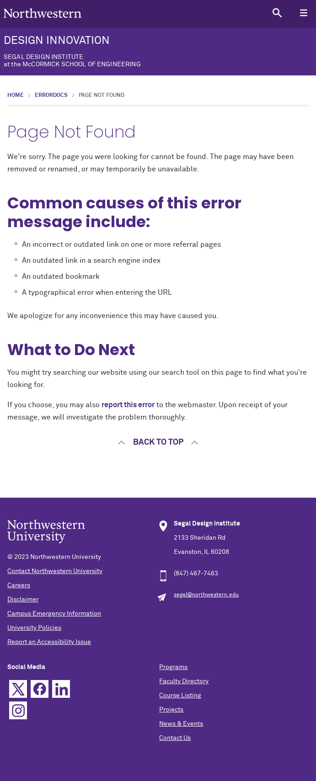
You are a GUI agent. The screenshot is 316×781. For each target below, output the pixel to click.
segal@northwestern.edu (206, 595)
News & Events (181, 724)
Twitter (18, 689)
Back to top (158, 442)
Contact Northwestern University (54, 571)
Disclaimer (22, 599)
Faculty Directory (184, 681)
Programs (173, 667)
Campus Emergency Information (54, 614)
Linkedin (61, 689)
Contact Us (175, 738)
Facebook (39, 689)
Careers (18, 585)
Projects (171, 710)
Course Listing (180, 695)
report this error (128, 405)
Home (15, 95)
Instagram (18, 710)
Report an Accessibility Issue (49, 642)
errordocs (51, 95)
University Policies (34, 628)
